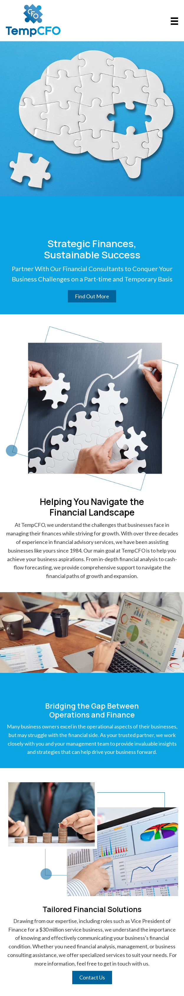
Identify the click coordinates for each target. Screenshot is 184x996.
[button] (92, 296)
